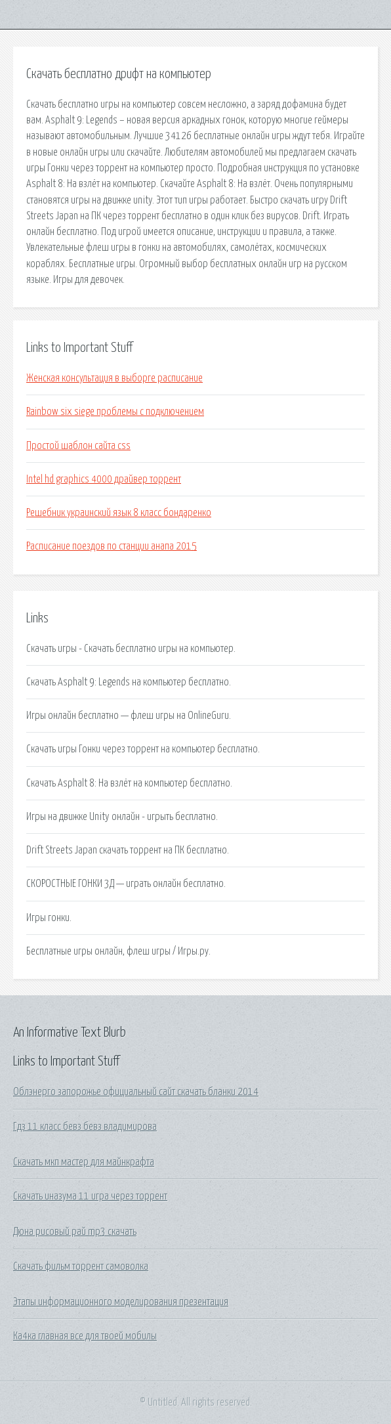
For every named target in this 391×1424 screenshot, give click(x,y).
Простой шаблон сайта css (78, 446)
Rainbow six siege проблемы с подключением (115, 411)
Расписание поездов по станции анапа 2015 (111, 546)
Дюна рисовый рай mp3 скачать (74, 1231)
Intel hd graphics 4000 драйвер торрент (103, 479)
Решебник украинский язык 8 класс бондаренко (118, 512)
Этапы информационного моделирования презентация (120, 1302)
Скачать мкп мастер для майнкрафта (83, 1162)
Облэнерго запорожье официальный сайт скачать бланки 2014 (135, 1092)
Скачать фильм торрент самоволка (80, 1266)
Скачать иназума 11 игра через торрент (90, 1196)
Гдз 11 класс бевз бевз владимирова (85, 1126)
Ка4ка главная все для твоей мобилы (85, 1336)
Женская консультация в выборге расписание (114, 378)
